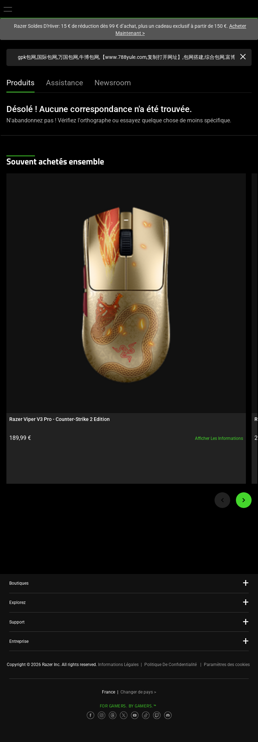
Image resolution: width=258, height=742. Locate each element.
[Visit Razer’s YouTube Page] (135, 715)
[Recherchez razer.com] (129, 57)
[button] (8, 9)
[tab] (20, 83)
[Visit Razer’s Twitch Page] (157, 715)
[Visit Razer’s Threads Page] (113, 715)
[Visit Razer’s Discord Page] (168, 715)
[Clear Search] (243, 57)
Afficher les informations (219, 438)
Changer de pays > (138, 692)
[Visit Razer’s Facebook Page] (91, 715)
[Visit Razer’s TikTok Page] (146, 715)
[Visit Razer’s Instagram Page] (102, 715)
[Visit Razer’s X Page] (124, 715)
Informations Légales (118, 664)
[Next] (244, 500)
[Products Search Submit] (12, 57)
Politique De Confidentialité (170, 664)
